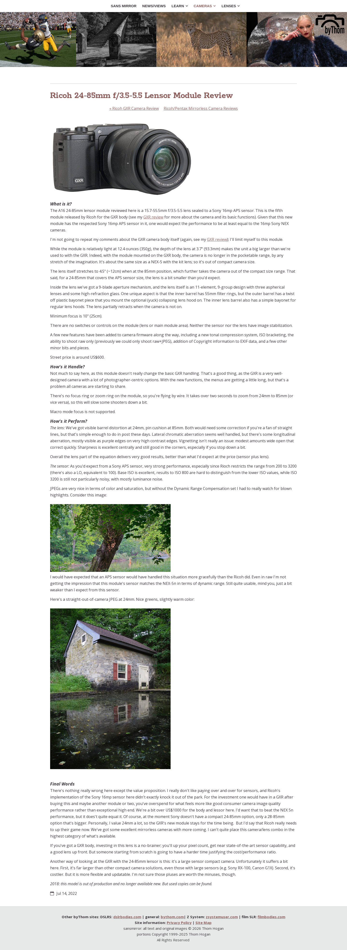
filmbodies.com (271, 916)
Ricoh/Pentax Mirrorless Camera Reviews (201, 108)
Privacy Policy (179, 922)
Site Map (203, 922)
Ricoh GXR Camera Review (134, 108)
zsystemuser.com (222, 916)
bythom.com (172, 916)
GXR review (153, 217)
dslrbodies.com (127, 916)
